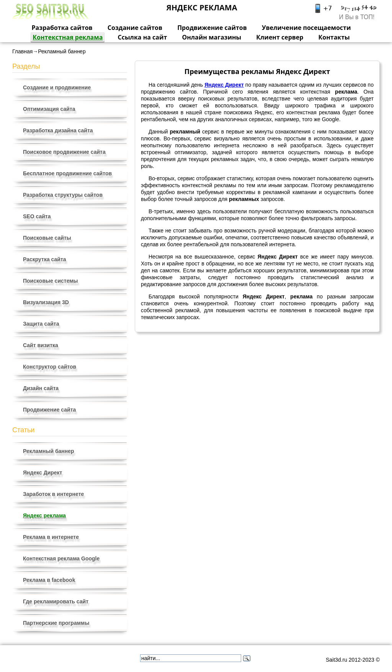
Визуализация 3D (46, 302)
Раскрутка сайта (44, 259)
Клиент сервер (279, 37)
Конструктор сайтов (49, 367)
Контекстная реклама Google (61, 558)
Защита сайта (41, 324)
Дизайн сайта (41, 388)
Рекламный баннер (48, 451)
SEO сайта (37, 216)
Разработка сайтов (62, 27)
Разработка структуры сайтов (63, 195)
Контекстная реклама (68, 37)
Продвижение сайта (49, 410)
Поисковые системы (50, 281)
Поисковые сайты (47, 238)
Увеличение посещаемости (306, 27)
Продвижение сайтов (212, 27)
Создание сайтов (135, 27)
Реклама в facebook (49, 580)
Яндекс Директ (42, 472)
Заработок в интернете (53, 494)
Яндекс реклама (44, 515)
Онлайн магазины (211, 37)
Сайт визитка (40, 345)
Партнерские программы (56, 623)
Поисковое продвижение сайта (64, 152)
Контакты (334, 37)
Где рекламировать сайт (55, 601)
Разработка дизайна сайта (58, 130)
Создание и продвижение (57, 87)
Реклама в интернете (51, 537)
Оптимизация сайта (49, 109)
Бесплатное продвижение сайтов (67, 173)
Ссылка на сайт (142, 37)
